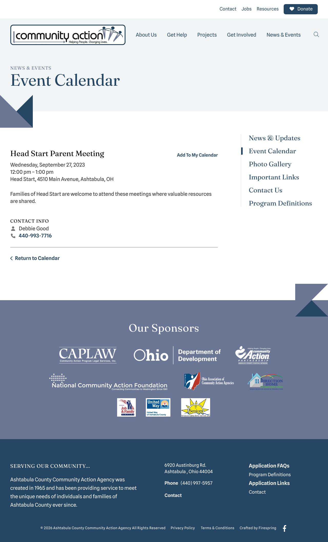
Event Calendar (272, 151)
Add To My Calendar (197, 155)
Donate (301, 9)
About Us (146, 35)
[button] (316, 34)
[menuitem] (146, 35)
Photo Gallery (270, 164)
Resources (268, 9)
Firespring (267, 528)
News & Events (283, 35)
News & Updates (274, 138)
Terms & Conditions (218, 528)
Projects (207, 35)
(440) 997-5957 (196, 483)
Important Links (274, 177)
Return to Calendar (37, 258)
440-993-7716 (35, 236)
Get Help (177, 35)
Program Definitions (280, 203)
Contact (228, 9)
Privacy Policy (183, 528)
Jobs (247, 9)
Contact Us (265, 190)
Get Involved (241, 35)
